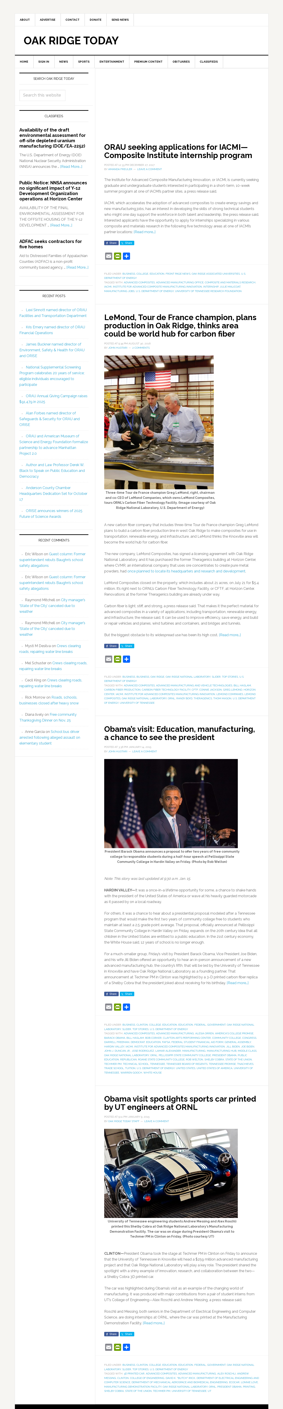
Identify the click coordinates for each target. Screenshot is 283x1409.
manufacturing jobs (119, 291)
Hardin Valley (114, 1062)
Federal (200, 1040)
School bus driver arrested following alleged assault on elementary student (49, 738)
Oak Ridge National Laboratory (188, 684)
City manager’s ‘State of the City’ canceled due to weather (52, 607)
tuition (130, 1083)
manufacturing (194, 1066)
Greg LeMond (232, 697)
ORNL (171, 706)
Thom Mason (222, 706)
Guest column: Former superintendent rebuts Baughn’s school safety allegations (52, 561)
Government (216, 1040)
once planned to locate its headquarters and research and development (186, 579)
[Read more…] (144, 232)
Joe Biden (247, 1062)
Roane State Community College (161, 1075)
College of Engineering (147, 1393)
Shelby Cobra (214, 1075)
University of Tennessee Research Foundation (208, 291)
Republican (128, 1075)
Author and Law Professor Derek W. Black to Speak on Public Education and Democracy (52, 471)
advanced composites (139, 282)
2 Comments (141, 355)
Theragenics (203, 706)
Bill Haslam (242, 693)
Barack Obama (114, 1053)
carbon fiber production (122, 697)
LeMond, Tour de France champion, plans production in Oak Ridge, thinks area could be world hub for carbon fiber (176, 330)
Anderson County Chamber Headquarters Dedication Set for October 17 (53, 494)
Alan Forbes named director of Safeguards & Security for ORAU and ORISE (49, 420)
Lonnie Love (249, 1397)
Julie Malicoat (230, 287)
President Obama (224, 1070)
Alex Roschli (226, 1388)
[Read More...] (71, 167)
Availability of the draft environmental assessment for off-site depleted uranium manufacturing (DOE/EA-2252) (52, 139)
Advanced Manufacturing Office (180, 282)
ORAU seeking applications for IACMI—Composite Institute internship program (180, 151)
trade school (114, 1083)
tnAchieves (245, 1079)
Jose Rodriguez (143, 1066)
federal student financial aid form (197, 1057)
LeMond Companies (229, 702)
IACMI (108, 287)
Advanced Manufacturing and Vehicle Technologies (194, 693)
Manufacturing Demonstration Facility (132, 1401)
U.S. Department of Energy (155, 291)
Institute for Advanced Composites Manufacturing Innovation (169, 702)
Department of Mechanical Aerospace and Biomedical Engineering (180, 1397)
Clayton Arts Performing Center (187, 1053)
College (142, 274)
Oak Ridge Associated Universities (216, 274)
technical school (136, 1079)
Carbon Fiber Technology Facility (166, 697)
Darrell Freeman (116, 1057)
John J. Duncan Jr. (117, 1066)
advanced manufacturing (175, 1049)
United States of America (214, 1083)
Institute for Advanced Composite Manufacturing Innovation (157, 287)
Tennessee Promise (222, 1079)
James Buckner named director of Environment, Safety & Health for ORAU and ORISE (52, 351)
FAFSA (166, 1057)
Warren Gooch (131, 1088)
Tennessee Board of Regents (187, 1079)
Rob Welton (194, 1075)
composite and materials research (230, 282)
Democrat (138, 1057)
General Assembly (238, 1057)
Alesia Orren (204, 1049)
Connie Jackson (210, 697)
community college (226, 1053)
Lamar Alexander (168, 1066)
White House (152, 1088)
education (153, 1057)
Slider (216, 684)
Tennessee (157, 1079)
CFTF (195, 697)
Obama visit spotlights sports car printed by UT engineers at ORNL (167, 1118)
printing (249, 1401)
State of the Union (238, 1075)
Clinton (142, 1040)
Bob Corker (153, 1053)
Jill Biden (233, 1062)
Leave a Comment (149, 169)
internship (210, 287)
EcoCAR (234, 1397)
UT (209, 1406)
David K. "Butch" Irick (180, 1393)
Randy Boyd (184, 706)
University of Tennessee (137, 710)
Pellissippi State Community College (185, 1070)
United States (185, 1083)
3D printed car (134, 1388)
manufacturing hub (221, 1066)
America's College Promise (234, 1049)
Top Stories (230, 684)
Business (128, 274)
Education (157, 274)
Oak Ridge (157, 684)
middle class (247, 1066)
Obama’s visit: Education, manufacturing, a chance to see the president (172, 745)
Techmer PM (113, 1079)
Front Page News (178, 274)
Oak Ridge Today (71, 41)
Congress (249, 1053)
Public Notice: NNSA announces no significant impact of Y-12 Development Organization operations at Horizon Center (53, 191)
